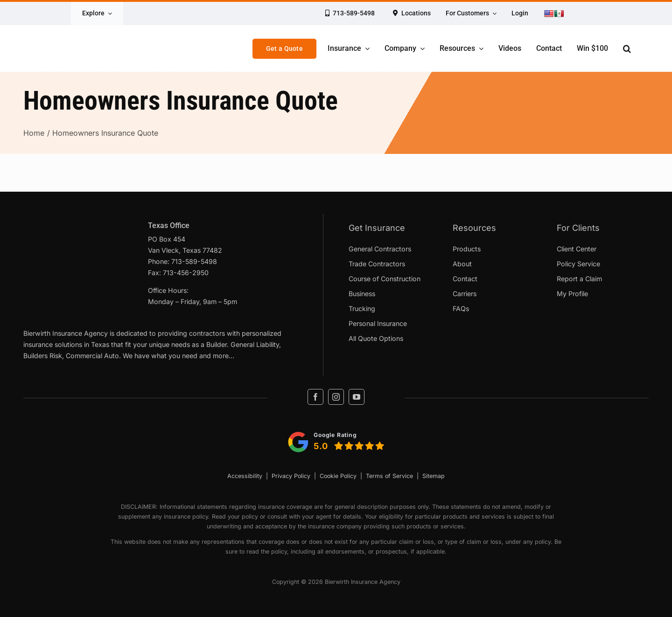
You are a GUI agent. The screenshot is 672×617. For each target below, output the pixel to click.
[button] (627, 48)
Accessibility (244, 475)
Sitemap (433, 475)
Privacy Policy (291, 475)
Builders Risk (42, 356)
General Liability (255, 344)
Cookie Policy (338, 475)
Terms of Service (389, 475)
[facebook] (315, 397)
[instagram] (336, 397)
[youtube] (356, 397)
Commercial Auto (92, 356)
